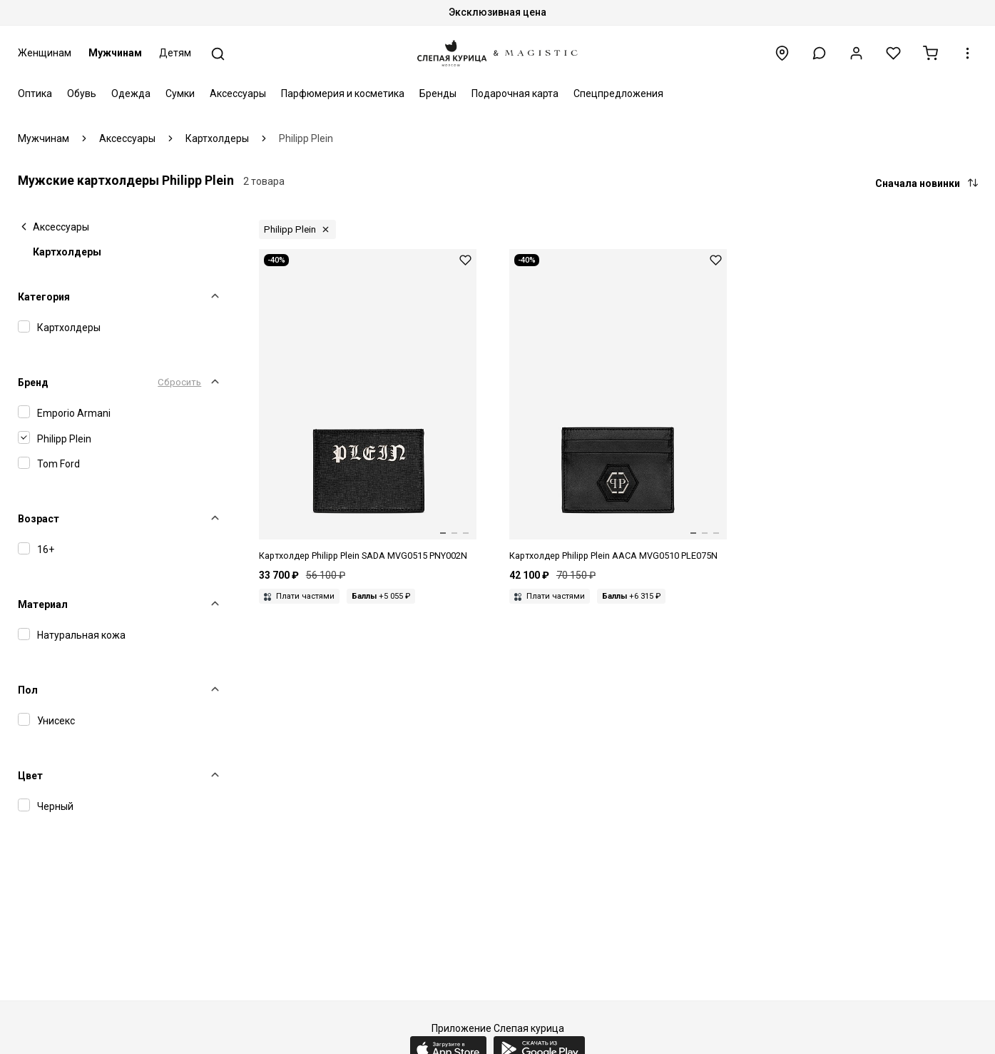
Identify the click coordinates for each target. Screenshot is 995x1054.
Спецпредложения (618, 93)
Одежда (130, 93)
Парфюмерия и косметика (342, 93)
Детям (175, 53)
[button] (819, 53)
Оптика (35, 93)
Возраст (38, 519)
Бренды (437, 93)
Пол (28, 690)
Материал (43, 604)
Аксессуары (238, 93)
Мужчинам (115, 53)
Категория (44, 297)
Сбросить (179, 382)
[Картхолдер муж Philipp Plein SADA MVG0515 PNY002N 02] (368, 406)
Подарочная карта (514, 93)
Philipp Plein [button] (290, 229)
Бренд (33, 382)
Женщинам (44, 53)
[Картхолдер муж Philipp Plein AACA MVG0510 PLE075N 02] (618, 406)
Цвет (30, 775)
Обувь (81, 93)
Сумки (180, 93)
